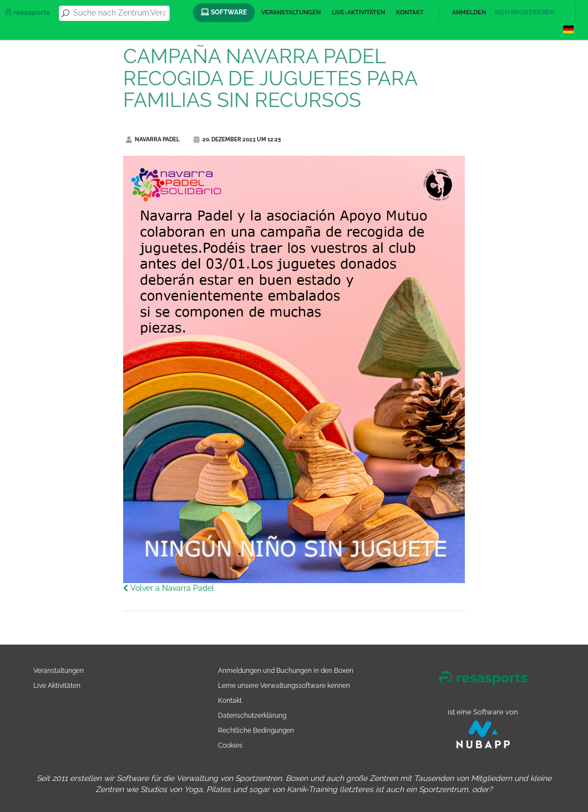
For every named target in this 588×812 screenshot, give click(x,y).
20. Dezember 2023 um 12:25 (237, 139)
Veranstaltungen (291, 12)
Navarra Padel (153, 139)
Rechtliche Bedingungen (256, 730)
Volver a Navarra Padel (168, 588)
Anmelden (469, 12)
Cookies (230, 745)
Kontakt (410, 12)
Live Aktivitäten (56, 685)
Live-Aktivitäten (358, 12)
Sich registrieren (524, 12)
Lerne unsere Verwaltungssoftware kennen (284, 685)
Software (224, 12)
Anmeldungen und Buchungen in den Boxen (285, 670)
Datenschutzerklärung (252, 715)
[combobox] (119, 13)
